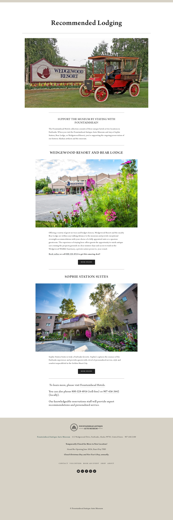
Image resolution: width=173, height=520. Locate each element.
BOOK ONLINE (86, 262)
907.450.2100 (130, 437)
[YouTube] (78, 471)
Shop (103, 463)
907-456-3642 (111, 391)
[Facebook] (86, 471)
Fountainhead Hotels (92, 385)
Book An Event (91, 463)
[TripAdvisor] (82, 471)
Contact (63, 463)
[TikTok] (94, 471)
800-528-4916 (79, 391)
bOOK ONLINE (86, 371)
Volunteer (76, 463)
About (111, 463)
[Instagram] (90, 471)
